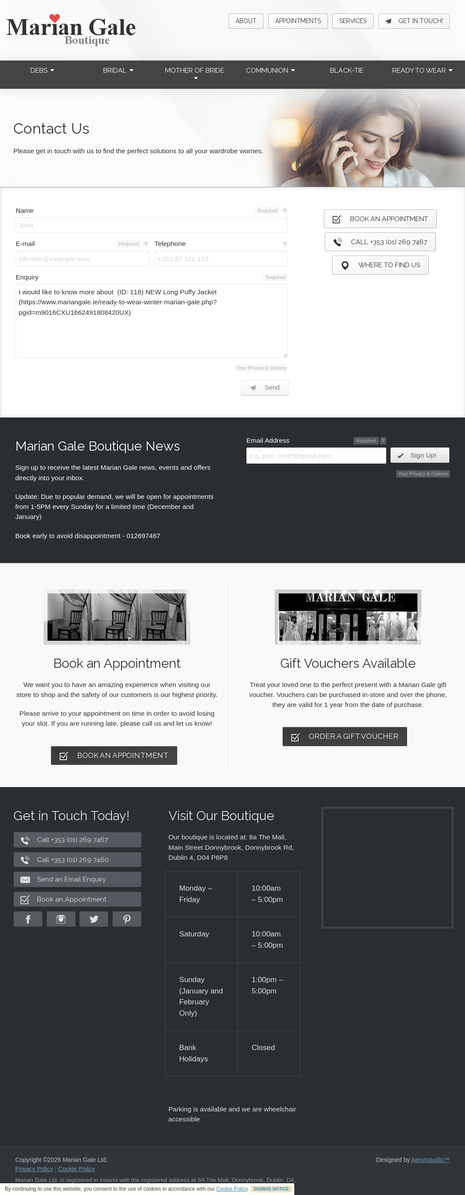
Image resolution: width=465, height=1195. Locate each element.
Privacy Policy (34, 1168)
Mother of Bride (194, 73)
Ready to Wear (422, 70)
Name (25, 210)
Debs (42, 70)
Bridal (118, 70)
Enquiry (27, 277)
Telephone (170, 243)
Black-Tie (347, 70)
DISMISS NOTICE (271, 1189)
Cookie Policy (232, 1189)
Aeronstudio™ (430, 1159)
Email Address (268, 440)
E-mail (25, 243)
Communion (270, 70)
